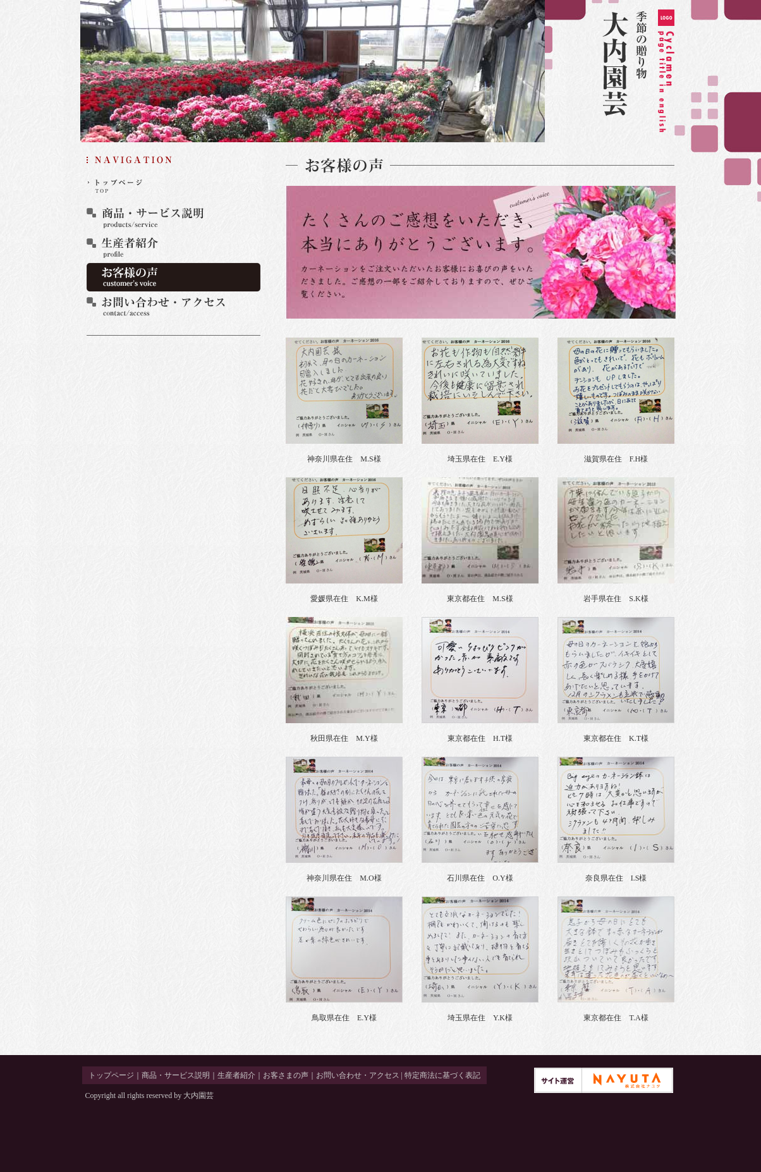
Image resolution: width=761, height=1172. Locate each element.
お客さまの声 (173, 277)
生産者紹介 (173, 247)
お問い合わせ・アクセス (173, 307)
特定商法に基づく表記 (442, 1075)
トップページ (173, 188)
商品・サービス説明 (173, 218)
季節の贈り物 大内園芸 (638, 71)
